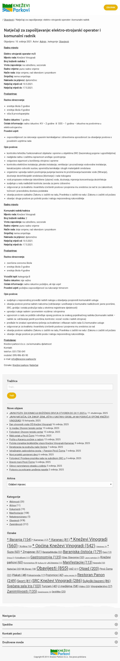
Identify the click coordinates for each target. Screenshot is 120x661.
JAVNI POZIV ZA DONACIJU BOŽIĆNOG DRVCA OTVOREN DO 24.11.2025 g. (48, 413)
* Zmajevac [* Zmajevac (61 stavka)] (31, 552)
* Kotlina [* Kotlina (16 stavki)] (25, 546)
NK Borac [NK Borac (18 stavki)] (29, 569)
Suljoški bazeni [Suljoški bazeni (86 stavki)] (96, 581)
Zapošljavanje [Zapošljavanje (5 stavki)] (44, 592)
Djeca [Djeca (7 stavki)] (11, 558)
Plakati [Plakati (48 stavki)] (19, 575)
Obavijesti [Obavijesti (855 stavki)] (52, 568)
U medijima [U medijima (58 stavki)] (68, 586)
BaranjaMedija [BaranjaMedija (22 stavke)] (52, 552)
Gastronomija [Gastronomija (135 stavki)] (45, 557)
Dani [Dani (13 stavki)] (107, 552)
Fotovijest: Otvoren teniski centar (26, 432)
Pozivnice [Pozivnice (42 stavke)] (54, 575)
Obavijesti (64, 41)
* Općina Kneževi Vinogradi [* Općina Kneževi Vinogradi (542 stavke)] (63, 545)
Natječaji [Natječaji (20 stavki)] (14, 569)
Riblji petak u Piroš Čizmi (21, 435)
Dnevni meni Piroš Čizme (22, 462)
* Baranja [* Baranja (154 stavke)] (19, 539)
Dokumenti (14, 509)
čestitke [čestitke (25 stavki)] (59, 591)
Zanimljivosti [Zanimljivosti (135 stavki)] (22, 591)
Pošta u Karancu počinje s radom (26, 439)
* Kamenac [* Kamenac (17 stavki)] (40, 540)
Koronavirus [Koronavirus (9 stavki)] (30, 563)
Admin (43, 41)
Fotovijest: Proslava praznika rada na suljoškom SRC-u (37, 458)
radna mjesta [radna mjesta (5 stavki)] (70, 575)
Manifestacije (16, 513)
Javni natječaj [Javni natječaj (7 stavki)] (92, 558)
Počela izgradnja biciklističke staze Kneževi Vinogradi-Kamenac (41, 443)
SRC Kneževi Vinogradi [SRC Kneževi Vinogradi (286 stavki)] (57, 580)
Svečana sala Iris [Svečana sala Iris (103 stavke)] (24, 586)
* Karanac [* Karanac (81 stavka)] (59, 540)
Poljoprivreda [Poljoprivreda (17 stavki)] (36, 575)
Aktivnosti (14, 501)
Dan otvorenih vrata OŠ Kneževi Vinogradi (30, 424)
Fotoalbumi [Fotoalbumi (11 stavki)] (22, 557)
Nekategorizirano (18, 516)
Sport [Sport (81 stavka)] (24, 581)
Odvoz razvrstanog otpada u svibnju (27, 465)
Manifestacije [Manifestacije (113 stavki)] (77, 562)
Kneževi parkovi (20, 365)
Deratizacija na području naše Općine (28, 447)
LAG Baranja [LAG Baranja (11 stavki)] (54, 563)
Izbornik (110, 7)
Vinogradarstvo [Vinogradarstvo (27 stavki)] (101, 586)
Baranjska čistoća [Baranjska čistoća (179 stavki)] (82, 552)
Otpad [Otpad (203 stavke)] (89, 568)
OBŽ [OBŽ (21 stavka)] (73, 569)
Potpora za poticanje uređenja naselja (28, 469)
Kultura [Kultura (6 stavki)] (42, 563)
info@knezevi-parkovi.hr (23, 359)
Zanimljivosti (15, 524)
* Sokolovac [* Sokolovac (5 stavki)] (101, 547)
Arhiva (12, 505)
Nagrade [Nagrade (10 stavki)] (99, 563)
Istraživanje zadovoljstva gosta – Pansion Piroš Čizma (37, 450)
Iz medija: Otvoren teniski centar (25, 428)
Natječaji (34, 365)
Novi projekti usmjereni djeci (23, 454)
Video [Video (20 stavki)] (84, 586)
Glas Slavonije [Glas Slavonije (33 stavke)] (73, 557)
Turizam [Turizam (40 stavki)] (49, 586)
